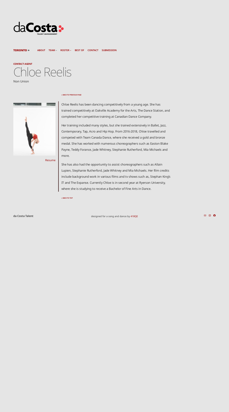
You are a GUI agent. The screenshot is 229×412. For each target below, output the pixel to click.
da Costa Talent (23, 216)
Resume (50, 160)
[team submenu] (56, 50)
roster (64, 50)
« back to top (67, 198)
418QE (134, 216)
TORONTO (20, 50)
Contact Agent (22, 63)
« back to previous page (71, 95)
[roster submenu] (70, 50)
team (52, 50)
